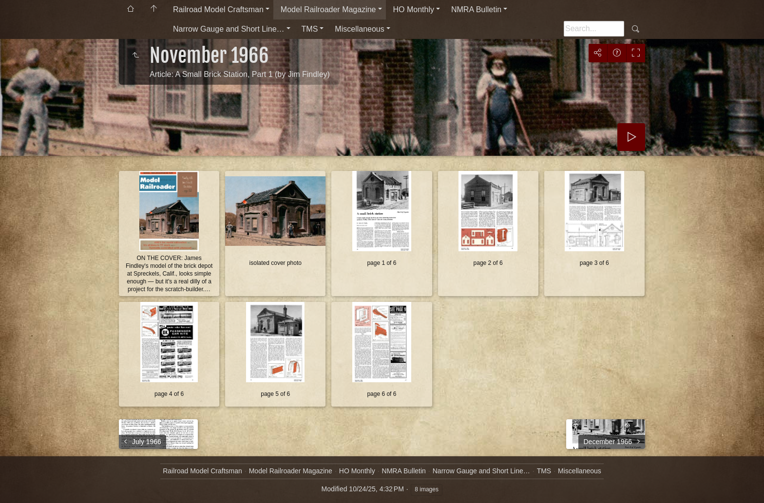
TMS (310, 29)
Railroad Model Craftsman (218, 9)
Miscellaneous (359, 29)
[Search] (594, 29)
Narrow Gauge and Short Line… (229, 29)
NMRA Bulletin (476, 9)
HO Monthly (413, 9)
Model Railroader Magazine (328, 9)
